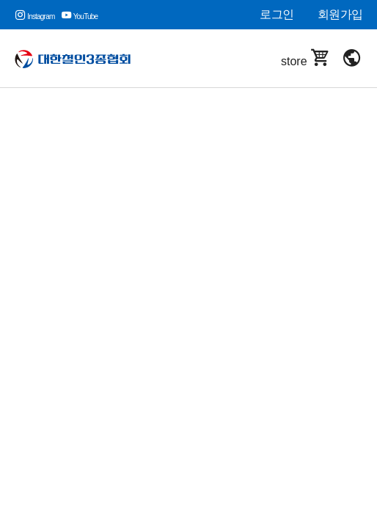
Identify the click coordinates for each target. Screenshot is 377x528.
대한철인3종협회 (82, 58)
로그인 (276, 14)
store (306, 58)
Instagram (34, 16)
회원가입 (340, 14)
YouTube (79, 16)
